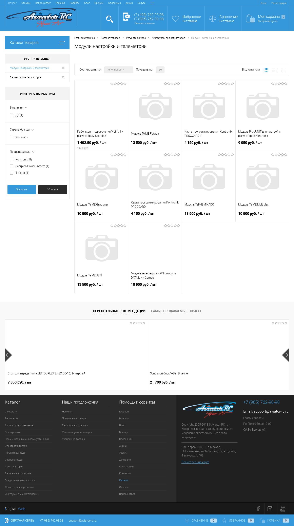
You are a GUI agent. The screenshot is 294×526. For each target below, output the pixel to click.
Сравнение (228, 17)
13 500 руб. (155, 145)
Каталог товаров (37, 42)
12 (63, 77)
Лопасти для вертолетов (19, 487)
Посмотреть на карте (195, 462)
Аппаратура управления (19, 425)
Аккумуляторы (14, 466)
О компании (124, 3)
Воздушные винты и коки (20, 480)
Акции (81, 3)
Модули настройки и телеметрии (29, 68)
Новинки (67, 411)
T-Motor (22, 172)
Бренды (50, 3)
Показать (21, 189)
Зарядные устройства (18, 473)
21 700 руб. (91, 382)
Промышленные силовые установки (27, 439)
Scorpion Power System (32, 166)
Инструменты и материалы (21, 493)
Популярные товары (74, 418)
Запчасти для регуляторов (25, 77)
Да (19, 115)
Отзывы (124, 487)
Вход (263, 3)
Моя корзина (271, 16)
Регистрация (279, 3)
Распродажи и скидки (75, 425)
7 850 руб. (19, 382)
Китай (22, 137)
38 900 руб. (163, 382)
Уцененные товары (73, 439)
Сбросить (52, 189)
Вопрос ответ (127, 493)
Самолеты (11, 411)
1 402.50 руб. (101, 145)
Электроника (13, 432)
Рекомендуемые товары (77, 432)
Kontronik (24, 159)
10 (63, 68)
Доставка (107, 3)
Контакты (141, 3)
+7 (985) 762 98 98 (51, 520)
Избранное (191, 17)
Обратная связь (19, 520)
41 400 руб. (234, 382)
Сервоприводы (14, 459)
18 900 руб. (155, 287)
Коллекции (66, 3)
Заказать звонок (145, 23)
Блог (39, 3)
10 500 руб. (101, 216)
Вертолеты (11, 418)
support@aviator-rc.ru (271, 411)
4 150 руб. (208, 145)
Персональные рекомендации (119, 311)
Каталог (124, 480)
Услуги (93, 3)
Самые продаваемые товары (176, 311)
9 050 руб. (262, 145)
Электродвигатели (16, 445)
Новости (26, 3)
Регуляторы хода (15, 452)
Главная (12, 3)
